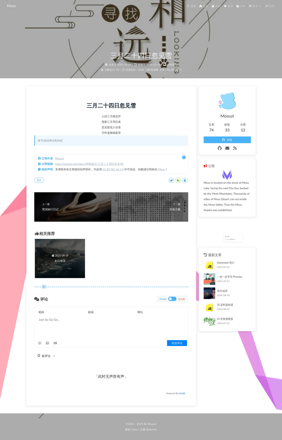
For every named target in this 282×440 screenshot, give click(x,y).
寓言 (39, 180)
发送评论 (177, 343)
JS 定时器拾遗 (225, 304)
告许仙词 (222, 290)
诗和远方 (172, 64)
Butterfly (151, 429)
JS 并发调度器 (225, 318)
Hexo (134, 429)
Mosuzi (59, 158)
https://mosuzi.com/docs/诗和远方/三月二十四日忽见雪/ (89, 163)
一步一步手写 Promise (229, 276)
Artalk (182, 393)
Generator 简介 (226, 262)
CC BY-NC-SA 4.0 (113, 169)
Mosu (161, 169)
